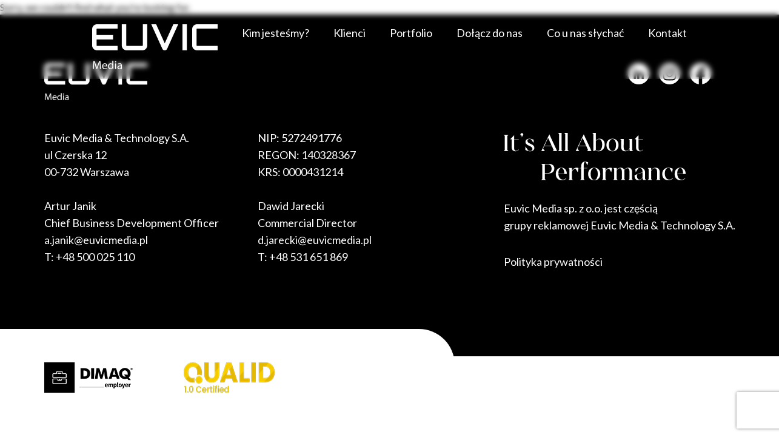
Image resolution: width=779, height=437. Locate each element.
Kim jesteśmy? (275, 32)
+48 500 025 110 (95, 256)
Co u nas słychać (585, 32)
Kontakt (667, 32)
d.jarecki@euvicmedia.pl (315, 239)
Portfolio (411, 32)
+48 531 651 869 (308, 256)
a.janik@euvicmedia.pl (96, 239)
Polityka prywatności (553, 261)
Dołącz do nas (489, 32)
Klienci (349, 32)
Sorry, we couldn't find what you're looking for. (389, 194)
